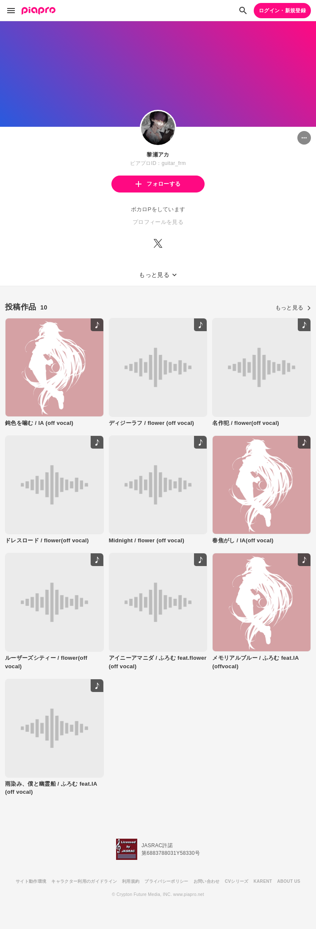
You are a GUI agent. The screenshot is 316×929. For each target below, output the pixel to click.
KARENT (263, 881)
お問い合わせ (207, 881)
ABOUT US (288, 881)
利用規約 (130, 881)
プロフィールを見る (158, 222)
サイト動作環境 (31, 881)
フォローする (158, 184)
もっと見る (293, 307)
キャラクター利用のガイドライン (84, 881)
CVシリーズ (237, 881)
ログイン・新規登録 (282, 11)
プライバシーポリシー (166, 881)
